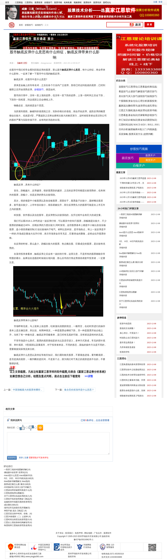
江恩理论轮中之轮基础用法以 (132, 369)
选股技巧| (123, 87)
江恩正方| (123, 110)
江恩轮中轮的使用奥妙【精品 (17, 499)
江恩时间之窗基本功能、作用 (132, 380)
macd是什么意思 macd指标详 (17, 475)
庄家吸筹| (143, 115)
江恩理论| (133, 87)
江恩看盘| (143, 87)
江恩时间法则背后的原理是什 (17, 519)
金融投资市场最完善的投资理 (17, 502)
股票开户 (150, 155)
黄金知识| (143, 120)
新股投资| (152, 101)
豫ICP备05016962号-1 (83, 539)
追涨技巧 (39, 25)
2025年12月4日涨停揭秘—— (132, 202)
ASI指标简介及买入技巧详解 (16, 487)
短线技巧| (152, 96)
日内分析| (123, 129)
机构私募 (68, 2)
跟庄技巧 (128, 158)
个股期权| (123, 101)
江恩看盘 (19, 2)
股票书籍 (58, 2)
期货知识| (152, 120)
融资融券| (133, 129)
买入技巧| (133, 96)
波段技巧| (143, 96)
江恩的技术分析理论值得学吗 (132, 375)
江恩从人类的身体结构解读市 (17, 522)
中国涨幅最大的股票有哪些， (28, 390)
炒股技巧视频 (139, 149)
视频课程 (78, 2)
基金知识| (133, 115)
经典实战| (152, 87)
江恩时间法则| (126, 124)
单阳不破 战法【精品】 (14, 511)
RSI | (157, 124)
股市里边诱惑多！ (127, 342)
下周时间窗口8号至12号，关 (132, 183)
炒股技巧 (48, 2)
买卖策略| (123, 134)
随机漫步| (133, 110)
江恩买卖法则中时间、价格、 (17, 513)
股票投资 (38, 2)
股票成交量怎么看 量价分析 (16, 484)
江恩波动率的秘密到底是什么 (17, 490)
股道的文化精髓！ (127, 328)
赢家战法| (123, 105)
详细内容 (123, 218)
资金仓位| (133, 101)
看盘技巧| (123, 91)
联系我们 (69, 533)
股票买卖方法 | (136, 134)
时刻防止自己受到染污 (129, 338)
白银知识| (133, 120)
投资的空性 (124, 352)
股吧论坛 (107, 2)
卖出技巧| (123, 96)
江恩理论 (29, 2)
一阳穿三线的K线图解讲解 (15, 469)
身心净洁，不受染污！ (129, 333)
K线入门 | (142, 129)
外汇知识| (123, 120)
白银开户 (139, 165)
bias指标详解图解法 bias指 (15, 481)
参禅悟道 (121, 317)
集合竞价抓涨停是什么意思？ (79, 390)
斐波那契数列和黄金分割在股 (132, 385)
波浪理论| (143, 105)
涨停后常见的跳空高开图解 (16, 508)
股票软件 (87, 2)
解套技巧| (143, 91)
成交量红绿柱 (10, 505)
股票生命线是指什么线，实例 (132, 390)
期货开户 (150, 160)
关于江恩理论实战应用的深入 (17, 496)
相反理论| (143, 110)
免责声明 (79, 533)
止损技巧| (133, 91)
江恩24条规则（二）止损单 (16, 516)
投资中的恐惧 (125, 323)
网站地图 (88, 533)
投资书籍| (152, 110)
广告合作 (98, 533)
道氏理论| (152, 105)
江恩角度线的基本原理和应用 (132, 364)
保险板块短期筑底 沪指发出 (132, 188)
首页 (7, 2)
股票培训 (97, 2)
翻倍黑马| (133, 105)
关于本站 (59, 533)
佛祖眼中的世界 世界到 (14, 472)
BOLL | (151, 124)
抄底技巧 (39, 89)
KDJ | (144, 124)
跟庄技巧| (152, 91)
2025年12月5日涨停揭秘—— (132, 192)
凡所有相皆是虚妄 (127, 347)
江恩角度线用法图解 (13, 493)
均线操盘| (152, 129)
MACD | (137, 124)
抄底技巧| (152, 115)
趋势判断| (148, 134)
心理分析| (143, 101)
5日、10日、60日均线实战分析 (17, 478)
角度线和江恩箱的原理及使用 (17, 525)
